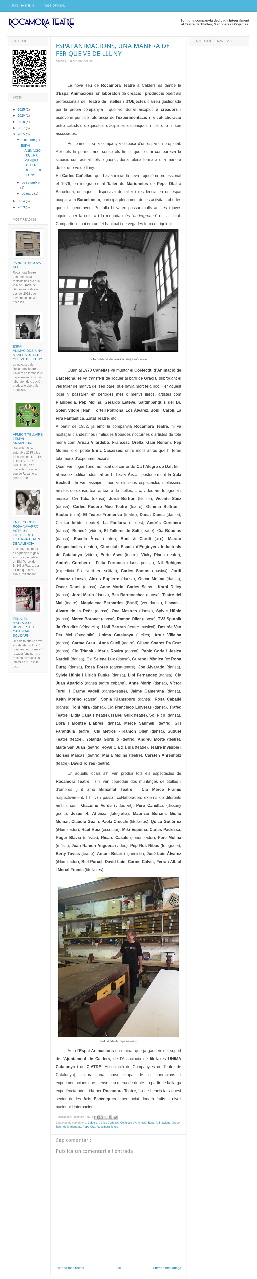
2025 (22, 109)
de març (28, 194)
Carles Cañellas (109, 1122)
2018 (22, 122)
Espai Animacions (159, 1122)
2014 (22, 201)
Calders (92, 1122)
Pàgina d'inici (24, 5)
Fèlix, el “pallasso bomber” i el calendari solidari (24, 627)
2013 (22, 207)
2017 (22, 128)
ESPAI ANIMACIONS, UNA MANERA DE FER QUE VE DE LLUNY (31, 160)
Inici (118, 1268)
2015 (22, 134)
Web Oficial (55, 5)
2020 (22, 116)
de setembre (31, 183)
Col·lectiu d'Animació (133, 1122)
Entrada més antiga (167, 1268)
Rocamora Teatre (107, 1126)
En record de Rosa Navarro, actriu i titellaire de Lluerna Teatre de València (27, 533)
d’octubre (29, 140)
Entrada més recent (70, 1268)
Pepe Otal (89, 1126)
